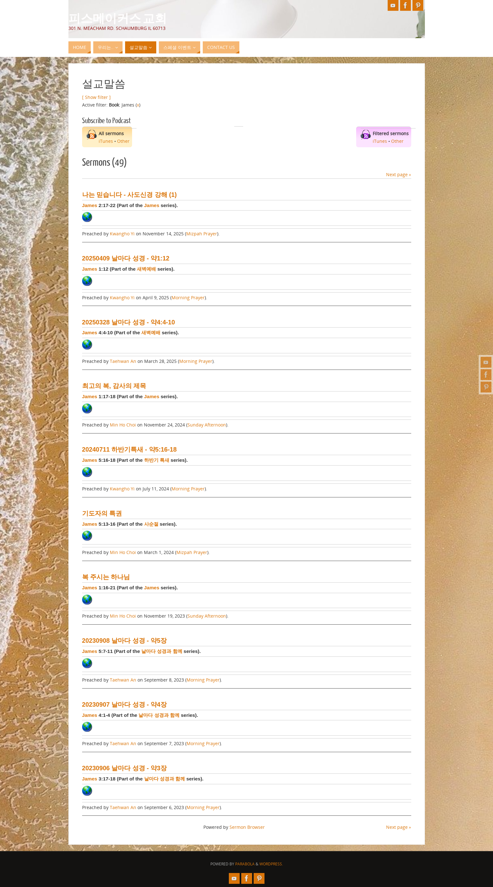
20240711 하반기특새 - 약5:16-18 (129, 449)
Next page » (398, 174)
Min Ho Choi (123, 425)
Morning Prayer (188, 298)
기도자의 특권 (102, 513)
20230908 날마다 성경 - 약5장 (124, 640)
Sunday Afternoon (206, 425)
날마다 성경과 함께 (161, 651)
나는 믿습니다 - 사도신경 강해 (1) (129, 194)
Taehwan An (123, 361)
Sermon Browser (247, 827)
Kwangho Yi (122, 234)
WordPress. (271, 864)
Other (123, 141)
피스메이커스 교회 (117, 18)
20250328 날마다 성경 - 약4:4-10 (128, 322)
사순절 (151, 524)
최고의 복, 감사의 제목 (114, 385)
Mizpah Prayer (201, 234)
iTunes (106, 141)
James (89, 205)
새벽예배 (146, 269)
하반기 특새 (156, 460)
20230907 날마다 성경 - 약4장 (124, 704)
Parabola (245, 864)
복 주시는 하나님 (106, 576)
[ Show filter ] (96, 97)
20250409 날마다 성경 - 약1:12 (126, 258)
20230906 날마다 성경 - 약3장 (124, 768)
